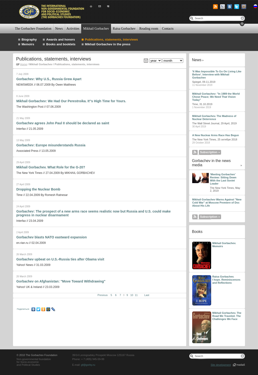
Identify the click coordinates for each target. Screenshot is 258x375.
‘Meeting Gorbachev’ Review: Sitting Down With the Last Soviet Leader (223, 179)
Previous (103, 295)
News (59, 28)
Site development (221, 364)
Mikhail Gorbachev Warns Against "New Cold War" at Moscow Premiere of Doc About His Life (216, 202)
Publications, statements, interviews (111, 39)
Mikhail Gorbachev (96, 28)
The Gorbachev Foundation (33, 28)
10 (131, 295)
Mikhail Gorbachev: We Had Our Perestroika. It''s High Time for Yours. (71, 101)
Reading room (148, 28)
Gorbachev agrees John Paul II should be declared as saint (62, 123)
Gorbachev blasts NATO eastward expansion (51, 237)
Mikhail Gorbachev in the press (107, 44)
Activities (73, 28)
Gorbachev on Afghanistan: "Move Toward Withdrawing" (60, 281)
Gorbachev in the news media (211, 163)
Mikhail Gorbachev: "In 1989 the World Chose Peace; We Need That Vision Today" (216, 96)
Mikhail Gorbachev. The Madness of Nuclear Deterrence (214, 117)
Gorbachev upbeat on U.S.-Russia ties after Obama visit (60, 259)
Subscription (208, 152)
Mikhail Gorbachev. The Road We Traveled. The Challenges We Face (226, 315)
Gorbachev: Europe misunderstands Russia (50, 145)
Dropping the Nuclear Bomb (38, 189)
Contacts (167, 28)
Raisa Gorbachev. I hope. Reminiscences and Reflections (226, 279)
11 (136, 295)
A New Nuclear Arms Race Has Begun (215, 135)
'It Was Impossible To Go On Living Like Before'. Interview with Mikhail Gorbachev (216, 74)
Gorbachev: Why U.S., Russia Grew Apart (48, 79)
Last (146, 295)
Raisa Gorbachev (124, 28)
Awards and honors (60, 39)
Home (23, 64)
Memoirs (28, 44)
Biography (29, 39)
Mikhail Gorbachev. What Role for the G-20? (50, 167)
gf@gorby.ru (88, 364)
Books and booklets (61, 44)
